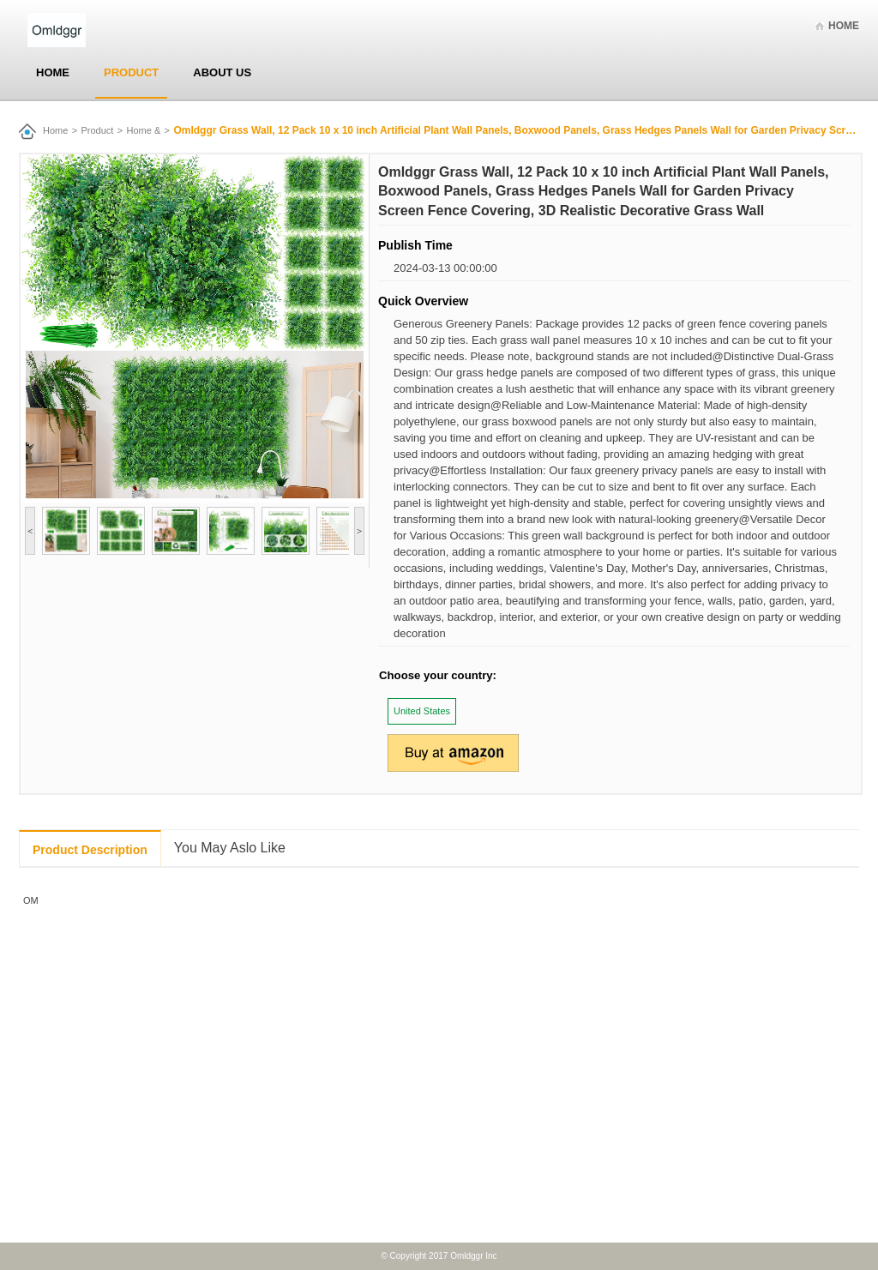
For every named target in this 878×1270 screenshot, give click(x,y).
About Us (222, 72)
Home (843, 26)
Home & (144, 130)
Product (131, 72)
